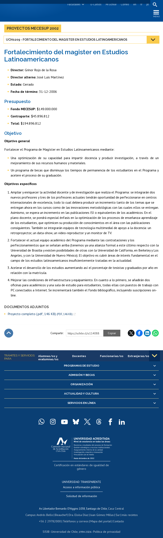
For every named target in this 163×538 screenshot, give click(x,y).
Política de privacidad (105, 526)
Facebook (139, 334)
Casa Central (116, 504)
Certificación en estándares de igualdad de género (82, 466)
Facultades (73, 4)
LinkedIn (147, 334)
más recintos (127, 510)
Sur (116, 510)
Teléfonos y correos (75, 516)
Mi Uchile (110, 4)
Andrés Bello (46, 510)
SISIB (48, 526)
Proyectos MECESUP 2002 (33, 29)
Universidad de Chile (65, 526)
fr (141, 4)
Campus (33, 510)
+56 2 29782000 (51, 516)
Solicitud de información (81, 492)
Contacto (115, 516)
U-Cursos (95, 4)
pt (147, 4)
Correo (124, 4)
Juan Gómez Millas (101, 510)
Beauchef (61, 510)
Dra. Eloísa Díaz (78, 510)
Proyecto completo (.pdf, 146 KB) (40, 315)
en (134, 4)
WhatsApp (155, 334)
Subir (8, 334)
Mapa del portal (98, 516)
